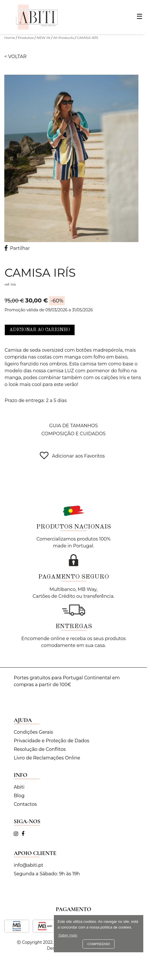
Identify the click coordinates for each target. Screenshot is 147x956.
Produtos (26, 37)
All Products (63, 37)
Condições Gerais (33, 732)
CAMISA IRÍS (87, 37)
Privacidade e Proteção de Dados (51, 740)
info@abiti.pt (28, 865)
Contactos (25, 804)
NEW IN (43, 37)
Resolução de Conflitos (40, 749)
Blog (19, 795)
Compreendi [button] (98, 944)
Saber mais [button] (67, 935)
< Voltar (15, 56)
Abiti (19, 787)
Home (9, 37)
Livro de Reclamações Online (47, 758)
